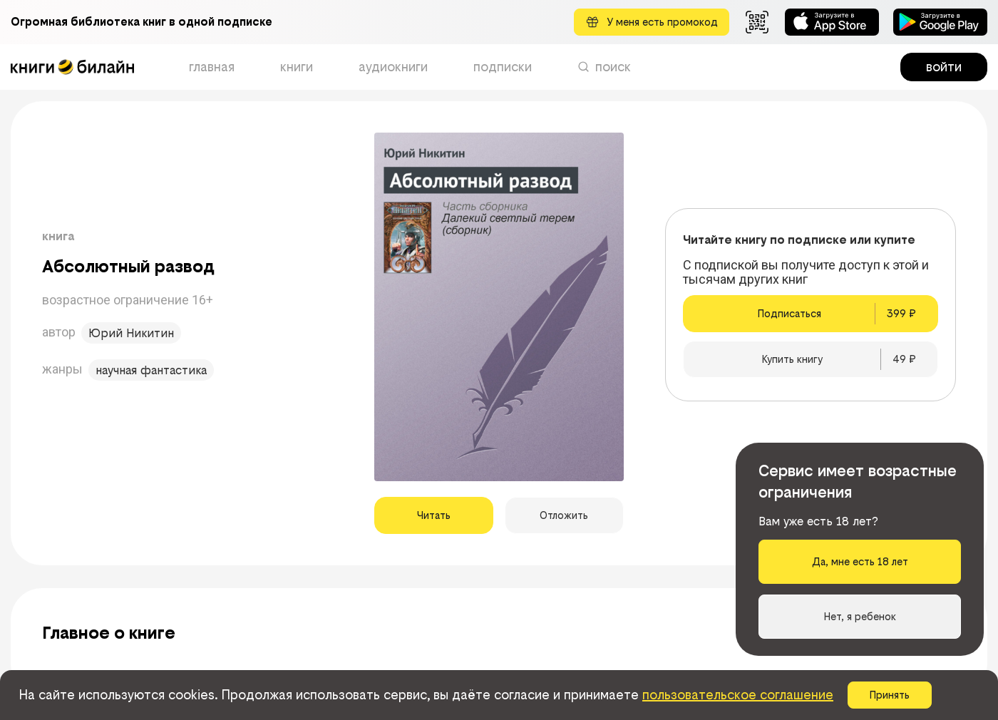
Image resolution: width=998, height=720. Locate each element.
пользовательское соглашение (737, 694)
